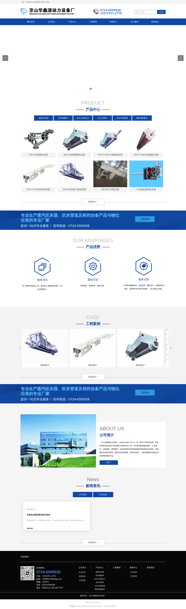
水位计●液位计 (82, 118)
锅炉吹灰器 (43, 118)
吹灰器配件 (63, 118)
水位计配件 (102, 118)
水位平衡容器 (122, 118)
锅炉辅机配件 (142, 118)
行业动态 (103, 494)
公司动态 (82, 494)
